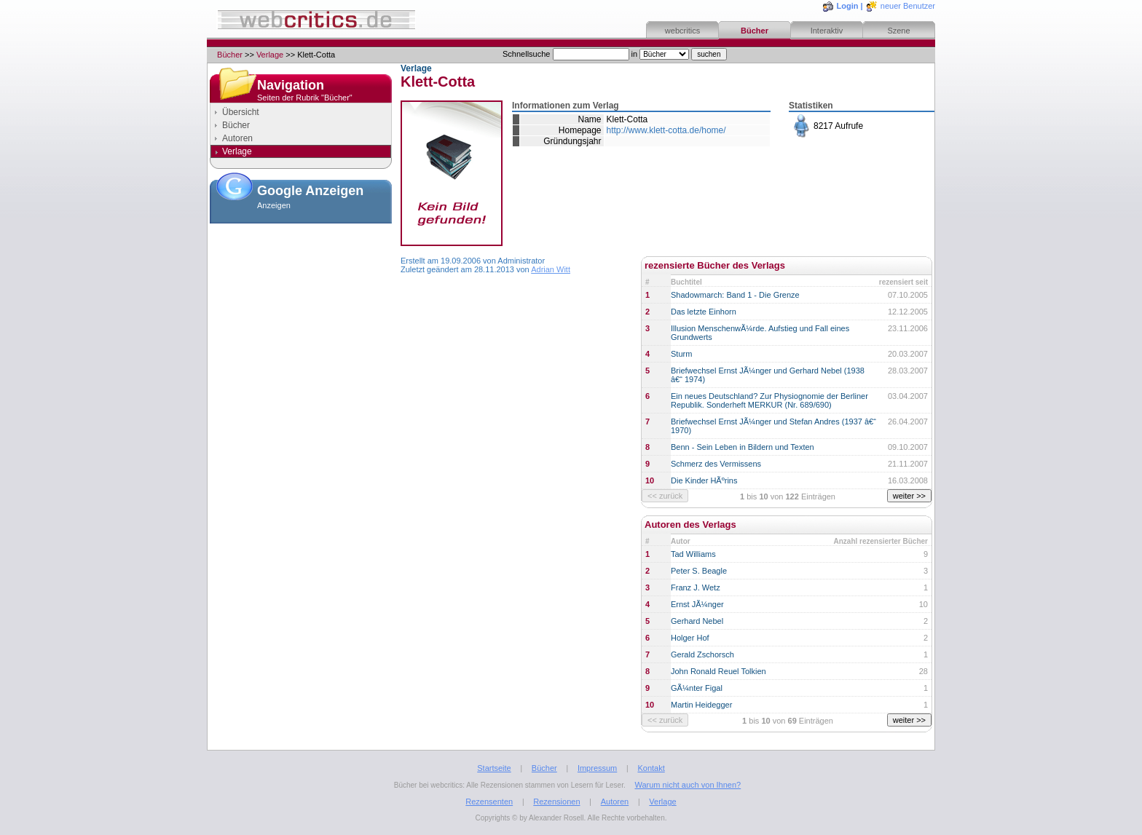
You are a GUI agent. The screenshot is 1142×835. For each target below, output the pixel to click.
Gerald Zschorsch (702, 654)
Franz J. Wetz (695, 587)
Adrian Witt (550, 269)
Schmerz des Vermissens (716, 463)
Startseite (494, 768)
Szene (898, 30)
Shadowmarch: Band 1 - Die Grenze (735, 294)
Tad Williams (693, 554)
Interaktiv (827, 30)
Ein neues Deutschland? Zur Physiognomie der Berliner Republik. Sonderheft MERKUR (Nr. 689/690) (769, 400)
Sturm (681, 353)
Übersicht (240, 112)
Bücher (754, 30)
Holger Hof (690, 637)
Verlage (269, 54)
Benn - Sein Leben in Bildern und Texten (742, 447)
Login (848, 5)
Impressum (597, 768)
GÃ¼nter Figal (696, 688)
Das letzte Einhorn (703, 311)
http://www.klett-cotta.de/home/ (666, 130)
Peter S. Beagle (699, 570)
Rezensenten (489, 801)
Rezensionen (556, 801)
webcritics (682, 30)
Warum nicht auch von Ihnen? (687, 784)
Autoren (237, 138)
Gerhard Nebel (697, 621)
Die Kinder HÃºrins (704, 480)
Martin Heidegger (701, 704)
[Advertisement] (301, 301)
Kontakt (650, 768)
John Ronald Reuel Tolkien (718, 671)
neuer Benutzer (908, 5)
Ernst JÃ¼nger (697, 604)
